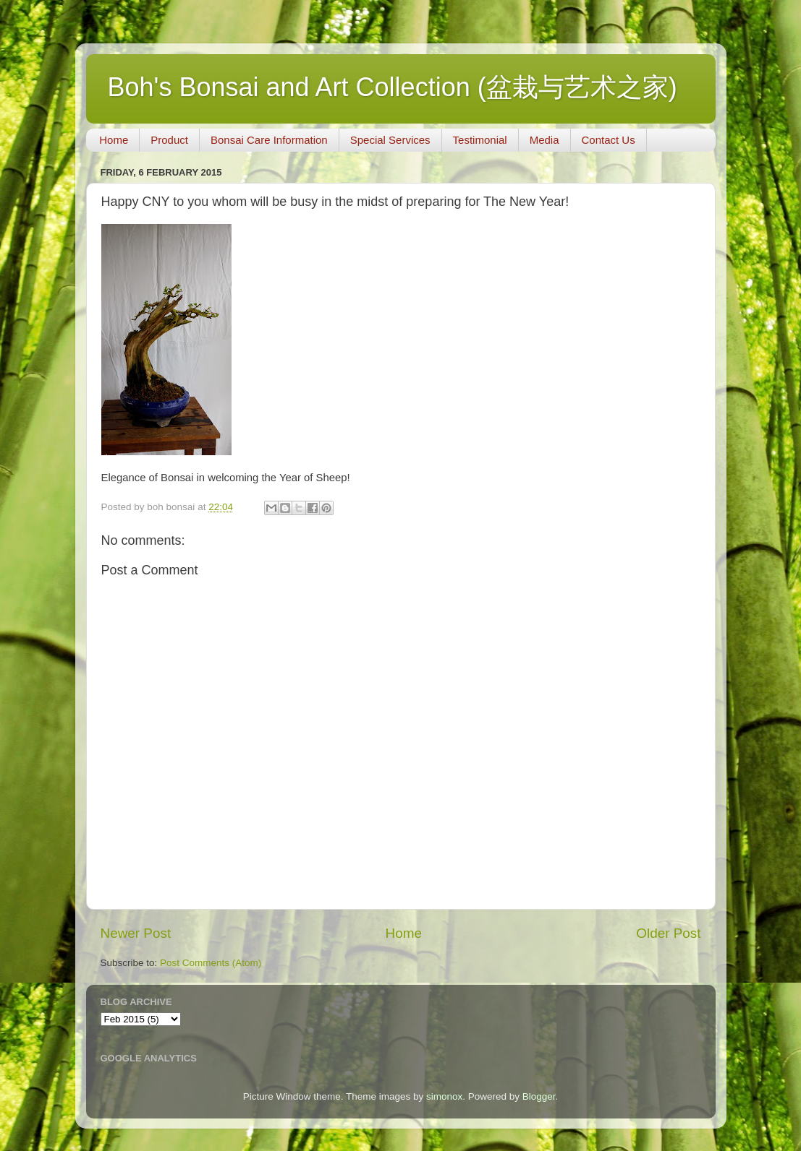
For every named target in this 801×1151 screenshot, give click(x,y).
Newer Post (136, 933)
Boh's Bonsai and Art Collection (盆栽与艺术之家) (392, 87)
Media (544, 140)
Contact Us (608, 140)
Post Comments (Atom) (210, 962)
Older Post (668, 933)
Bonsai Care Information (269, 140)
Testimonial (480, 140)
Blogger (539, 1096)
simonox (444, 1096)
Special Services (390, 140)
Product (169, 140)
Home (113, 140)
